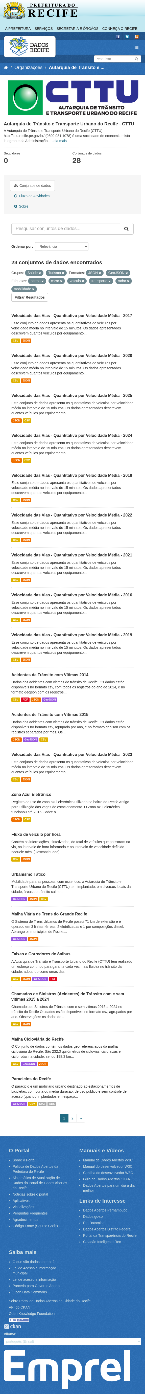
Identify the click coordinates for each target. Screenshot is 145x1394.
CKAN (12, 1326)
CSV (15, 340)
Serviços (44, 29)
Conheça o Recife (119, 29)
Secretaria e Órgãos (78, 29)
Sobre (21, 206)
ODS (52, 1103)
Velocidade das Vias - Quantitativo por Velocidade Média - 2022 (71, 515)
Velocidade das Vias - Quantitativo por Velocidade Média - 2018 (71, 475)
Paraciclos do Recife (31, 1079)
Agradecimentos (25, 1220)
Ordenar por (21, 246)
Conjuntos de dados (32, 186)
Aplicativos (21, 1201)
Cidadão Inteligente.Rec (102, 1242)
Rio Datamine (94, 1223)
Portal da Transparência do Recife (110, 1235)
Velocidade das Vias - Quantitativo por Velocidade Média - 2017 (71, 315)
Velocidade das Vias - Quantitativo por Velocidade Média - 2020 (71, 355)
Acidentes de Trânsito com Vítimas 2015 (49, 714)
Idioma (9, 1334)
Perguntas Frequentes (30, 1213)
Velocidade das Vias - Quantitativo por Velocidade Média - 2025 (71, 395)
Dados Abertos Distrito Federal (107, 1229)
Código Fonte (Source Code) (35, 1226)
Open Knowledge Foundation (32, 1314)
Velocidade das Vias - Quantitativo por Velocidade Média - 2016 (71, 595)
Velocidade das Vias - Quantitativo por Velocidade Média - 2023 (71, 754)
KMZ (42, 1103)
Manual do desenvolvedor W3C (107, 1166)
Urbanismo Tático (28, 874)
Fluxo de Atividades (32, 196)
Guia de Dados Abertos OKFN (107, 1179)
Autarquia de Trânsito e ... (76, 67)
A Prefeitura (18, 29)
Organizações (28, 67)
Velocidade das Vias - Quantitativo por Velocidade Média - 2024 (71, 435)
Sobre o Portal (24, 1160)
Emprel (67, 1369)
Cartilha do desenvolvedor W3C (108, 1173)
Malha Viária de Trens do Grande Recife (49, 914)
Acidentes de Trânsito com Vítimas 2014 (49, 675)
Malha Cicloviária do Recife (37, 1039)
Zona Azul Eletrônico (31, 794)
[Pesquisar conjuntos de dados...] (65, 229)
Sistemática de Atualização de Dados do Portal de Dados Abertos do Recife (40, 1183)
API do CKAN (19, 1307)
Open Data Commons (30, 1292)
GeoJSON (49, 699)
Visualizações (23, 1207)
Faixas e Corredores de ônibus (40, 954)
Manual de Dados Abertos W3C (108, 1160)
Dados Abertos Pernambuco (105, 1210)
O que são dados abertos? (33, 1262)
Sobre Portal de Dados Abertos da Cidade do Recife (50, 1301)
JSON (26, 340)
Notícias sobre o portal (30, 1194)
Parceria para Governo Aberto (36, 1286)
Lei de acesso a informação (34, 1279)
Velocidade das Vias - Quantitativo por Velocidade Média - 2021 (71, 555)
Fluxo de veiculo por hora (36, 834)
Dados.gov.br (93, 1217)
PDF (25, 699)
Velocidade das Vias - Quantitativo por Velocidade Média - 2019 (71, 635)
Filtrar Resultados (30, 297)
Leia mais (59, 141)
